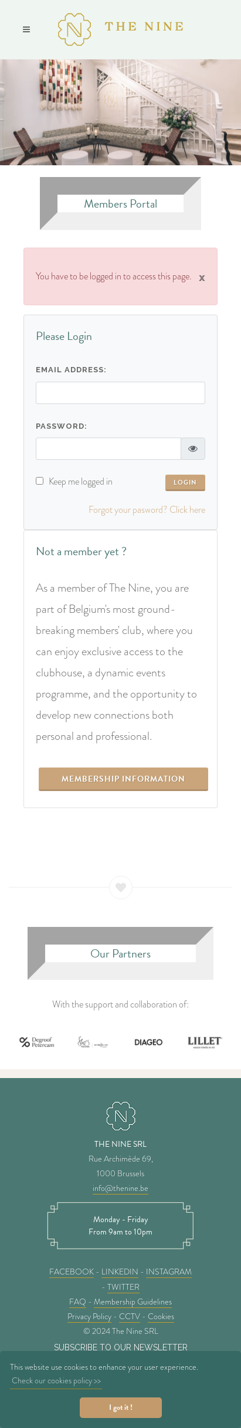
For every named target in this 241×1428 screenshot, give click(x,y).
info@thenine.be (120, 1188)
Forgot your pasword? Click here (147, 509)
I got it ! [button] (121, 1407)
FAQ (77, 1301)
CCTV (129, 1316)
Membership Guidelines (133, 1301)
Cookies (161, 1316)
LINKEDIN (119, 1271)
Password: (61, 426)
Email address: (71, 369)
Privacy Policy (89, 1316)
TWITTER (123, 1287)
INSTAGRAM (169, 1271)
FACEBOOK (71, 1271)
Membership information (123, 779)
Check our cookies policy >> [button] (56, 1380)
